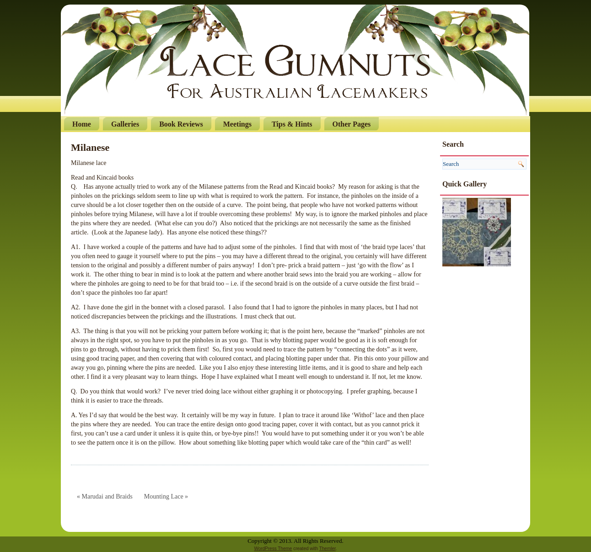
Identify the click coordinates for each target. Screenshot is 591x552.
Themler (327, 548)
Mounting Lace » (166, 496)
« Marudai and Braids (105, 496)
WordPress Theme (273, 548)
